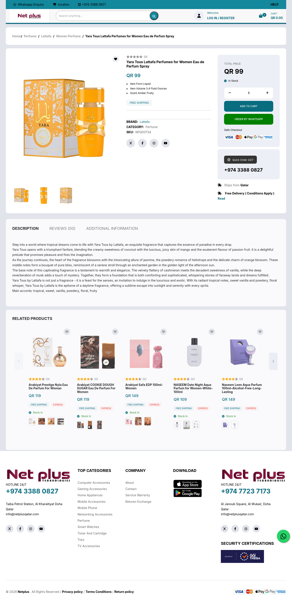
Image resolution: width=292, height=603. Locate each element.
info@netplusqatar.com (22, 514)
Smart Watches (88, 527)
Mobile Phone (87, 508)
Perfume (30, 36)
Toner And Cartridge (92, 533)
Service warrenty (137, 495)
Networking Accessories (95, 514)
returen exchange (138, 501)
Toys (81, 539)
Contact (131, 489)
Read (221, 198)
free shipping (139, 103)
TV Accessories (89, 546)
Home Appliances (90, 495)
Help (274, 4)
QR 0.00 (277, 18)
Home (16, 36)
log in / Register (220, 18)
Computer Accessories (94, 482)
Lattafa (46, 36)
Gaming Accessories (92, 489)
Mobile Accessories (92, 501)
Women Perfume (68, 36)
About (129, 482)
